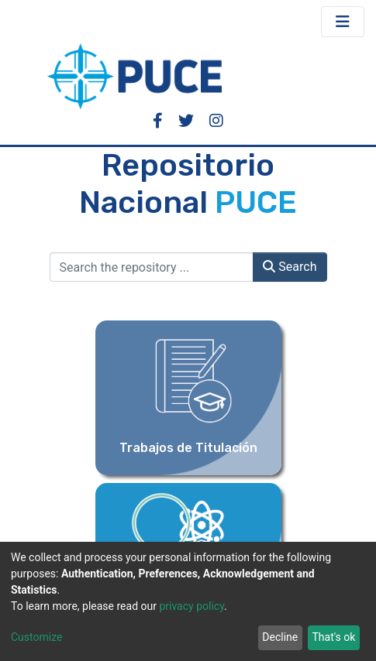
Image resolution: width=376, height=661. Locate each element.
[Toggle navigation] (342, 21)
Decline (280, 637)
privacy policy (191, 606)
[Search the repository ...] (152, 267)
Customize (36, 637)
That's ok (333, 637)
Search (289, 266)
